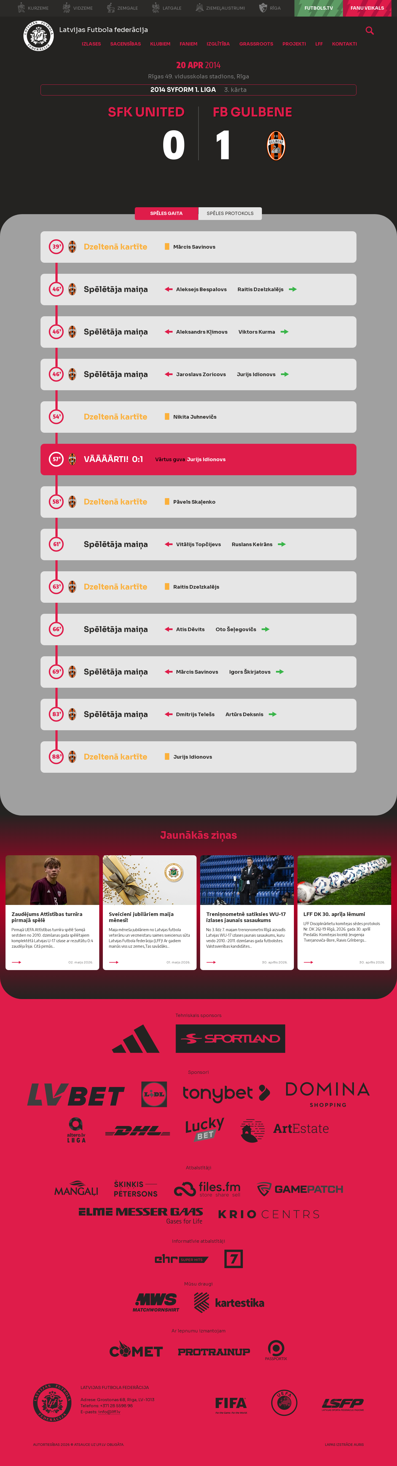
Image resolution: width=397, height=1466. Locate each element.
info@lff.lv (109, 1411)
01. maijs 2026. (150, 962)
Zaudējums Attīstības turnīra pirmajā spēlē (47, 917)
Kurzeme (33, 7)
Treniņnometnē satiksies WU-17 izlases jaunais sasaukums (246, 917)
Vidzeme (77, 7)
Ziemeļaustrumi (220, 7)
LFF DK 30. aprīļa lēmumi (334, 914)
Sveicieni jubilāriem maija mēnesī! (141, 917)
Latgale (166, 7)
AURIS (359, 1445)
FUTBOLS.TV (319, 8)
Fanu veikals (367, 8)
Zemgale (122, 7)
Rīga (270, 7)
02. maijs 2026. (52, 962)
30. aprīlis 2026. (247, 962)
